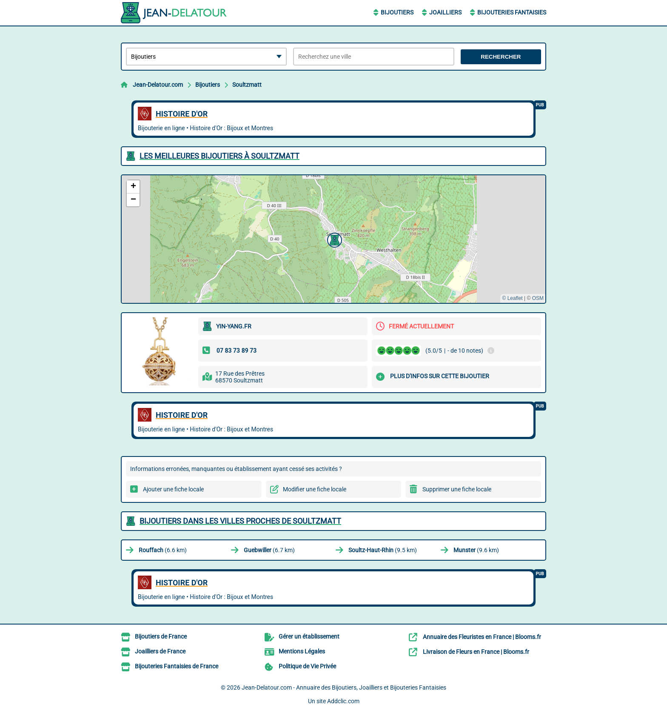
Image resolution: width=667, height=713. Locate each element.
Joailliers (445, 12)
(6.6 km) (163, 550)
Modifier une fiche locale (314, 489)
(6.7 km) (269, 550)
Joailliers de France (160, 651)
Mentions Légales (302, 651)
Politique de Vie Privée (307, 666)
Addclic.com (343, 701)
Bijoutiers (397, 12)
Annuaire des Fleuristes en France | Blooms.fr (482, 636)
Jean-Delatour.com (158, 84)
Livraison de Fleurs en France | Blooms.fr (476, 651)
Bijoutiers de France (161, 636)
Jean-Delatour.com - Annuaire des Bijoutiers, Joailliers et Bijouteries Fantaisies (344, 687)
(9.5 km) (382, 550)
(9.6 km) (476, 550)
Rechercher (501, 57)
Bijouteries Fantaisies (511, 12)
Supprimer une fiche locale (456, 489)
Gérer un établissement (309, 636)
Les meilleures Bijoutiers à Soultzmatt (219, 155)
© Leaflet (512, 298)
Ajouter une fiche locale (173, 489)
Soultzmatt (247, 84)
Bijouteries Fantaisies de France (176, 666)
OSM (538, 298)
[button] (333, 239)
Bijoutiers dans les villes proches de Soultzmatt (240, 520)
